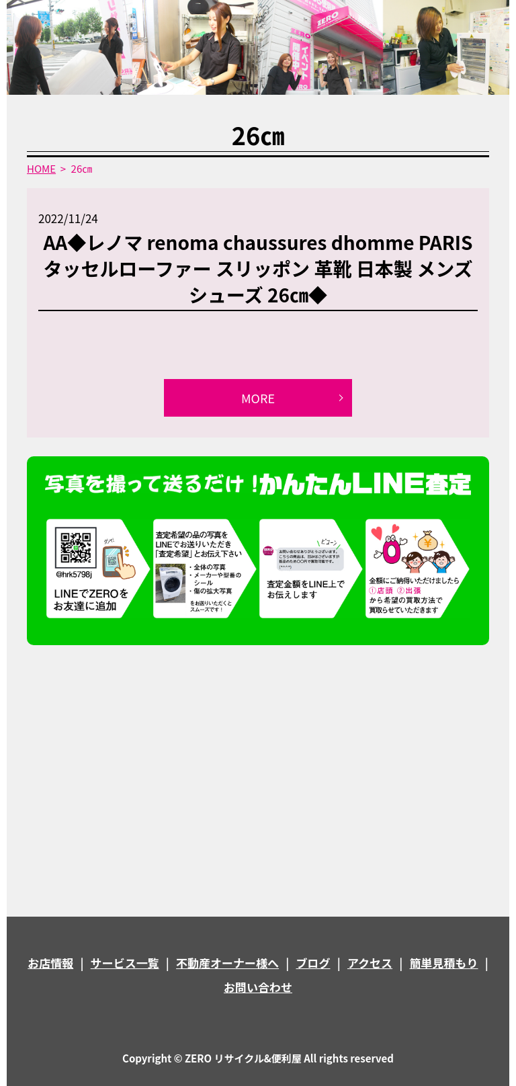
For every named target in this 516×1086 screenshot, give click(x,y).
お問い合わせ (258, 986)
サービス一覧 (125, 962)
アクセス (369, 962)
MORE (258, 398)
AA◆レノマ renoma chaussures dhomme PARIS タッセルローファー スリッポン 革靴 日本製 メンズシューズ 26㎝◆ (257, 268)
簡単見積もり (444, 962)
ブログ (313, 962)
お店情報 (50, 962)
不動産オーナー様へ (227, 962)
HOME (41, 168)
